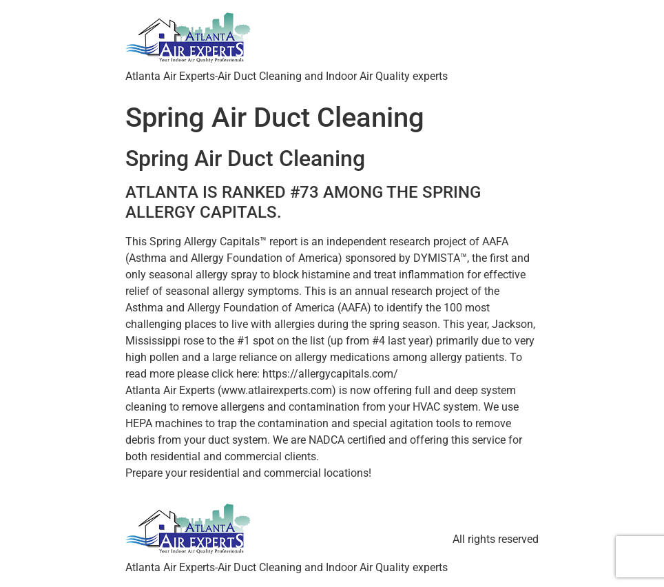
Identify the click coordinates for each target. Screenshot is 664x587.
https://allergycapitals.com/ (330, 373)
